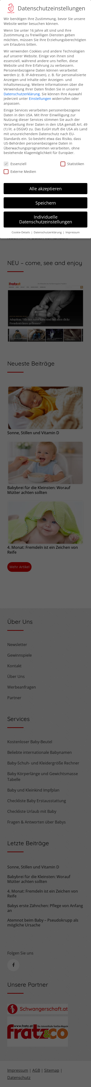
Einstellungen (40, 92)
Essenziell (15, 158)
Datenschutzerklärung (22, 88)
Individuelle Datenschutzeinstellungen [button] (45, 213)
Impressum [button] (73, 226)
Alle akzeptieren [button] (45, 183)
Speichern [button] (45, 197)
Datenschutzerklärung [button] (48, 226)
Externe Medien (20, 165)
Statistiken (72, 158)
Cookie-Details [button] (21, 226)
